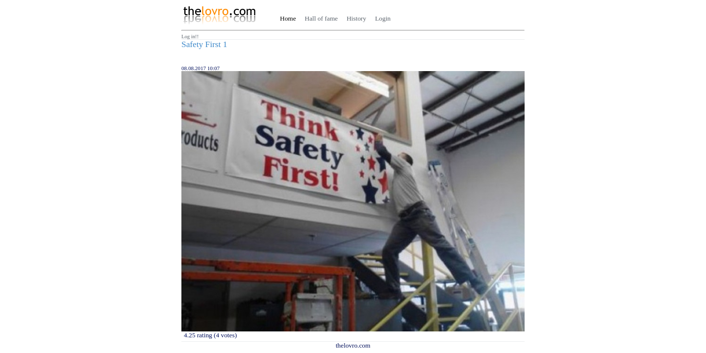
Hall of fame (321, 18)
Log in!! (190, 36)
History (356, 18)
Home (288, 18)
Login (383, 18)
